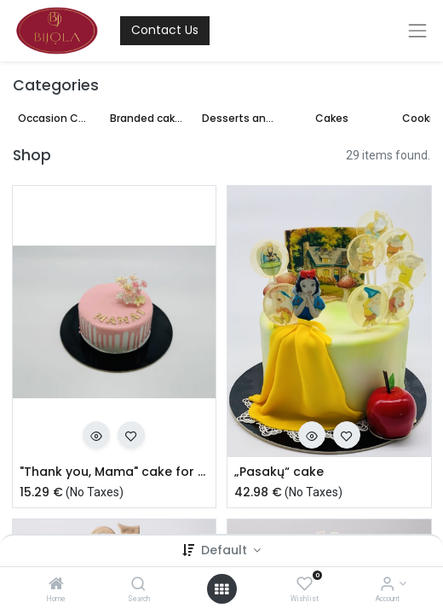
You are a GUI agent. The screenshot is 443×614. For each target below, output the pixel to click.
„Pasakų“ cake (279, 472)
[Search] (138, 585)
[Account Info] (387, 585)
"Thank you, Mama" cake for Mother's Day (115, 472)
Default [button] (225, 550)
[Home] (56, 585)
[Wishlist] (304, 585)
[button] (96, 435)
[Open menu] (221, 589)
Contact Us (164, 29)
